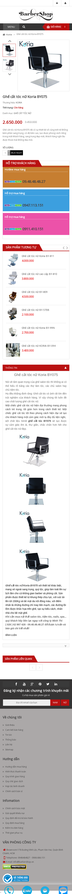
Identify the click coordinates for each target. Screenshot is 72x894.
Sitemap (8, 749)
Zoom (65, 87)
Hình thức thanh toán (14, 771)
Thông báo (9, 739)
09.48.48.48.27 (33, 181)
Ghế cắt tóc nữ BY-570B (35, 309)
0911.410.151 (32, 229)
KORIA (19, 102)
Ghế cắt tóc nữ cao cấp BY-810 (39, 274)
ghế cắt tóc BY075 (39, 421)
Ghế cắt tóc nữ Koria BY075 (21, 585)
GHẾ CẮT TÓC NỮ (22, 113)
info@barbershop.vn (23, 861)
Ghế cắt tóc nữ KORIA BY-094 (39, 345)
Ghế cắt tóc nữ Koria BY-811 (38, 256)
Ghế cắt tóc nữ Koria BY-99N (38, 327)
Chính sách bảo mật (14, 808)
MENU (11, 26)
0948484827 (24, 857)
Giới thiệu (9, 725)
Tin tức (7, 734)
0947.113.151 (32, 205)
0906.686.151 (38, 857)
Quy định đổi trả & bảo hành (18, 818)
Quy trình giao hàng (14, 776)
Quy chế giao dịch (13, 781)
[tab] (36, 368)
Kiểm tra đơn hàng (13, 827)
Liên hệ (7, 744)
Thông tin (11, 367)
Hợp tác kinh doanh (14, 786)
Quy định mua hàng (13, 822)
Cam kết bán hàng (13, 729)
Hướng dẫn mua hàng (15, 766)
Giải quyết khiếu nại (14, 813)
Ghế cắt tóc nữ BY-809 (34, 292)
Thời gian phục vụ (12, 832)
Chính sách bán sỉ (12, 791)
